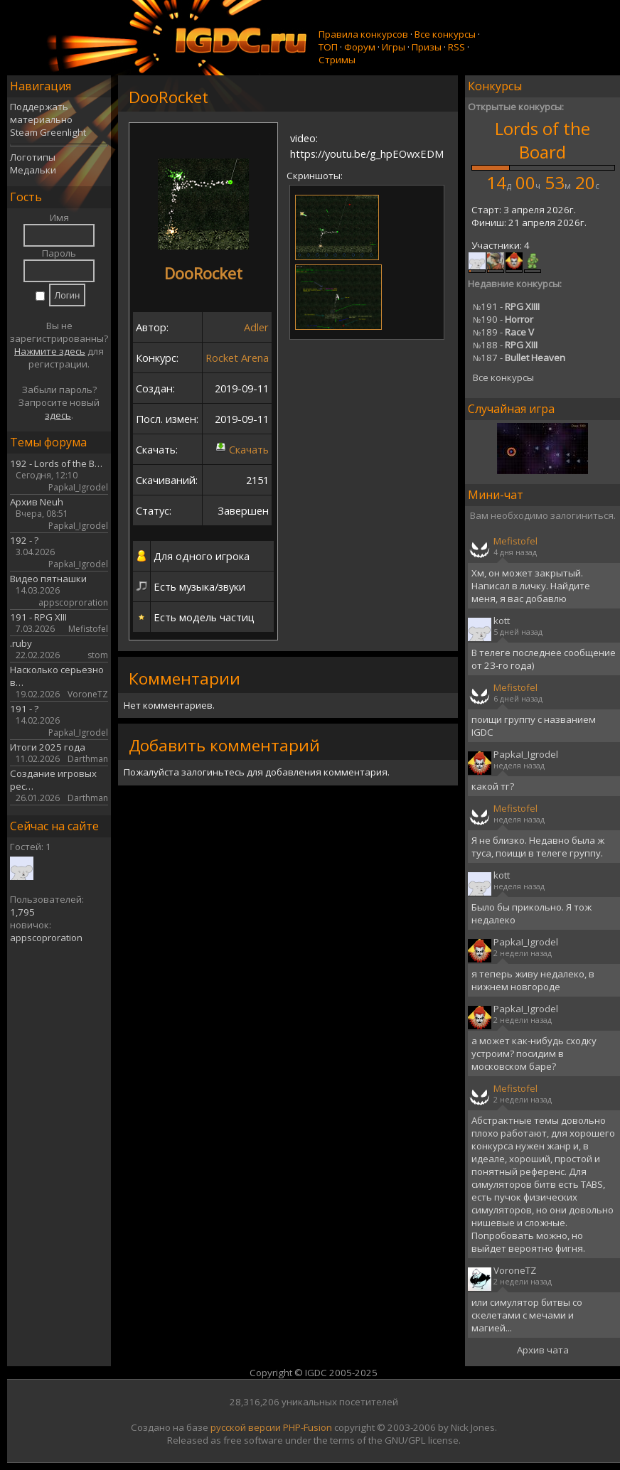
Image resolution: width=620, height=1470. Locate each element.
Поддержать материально (41, 113)
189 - (503, 332)
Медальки (33, 169)
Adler (256, 327)
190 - (503, 319)
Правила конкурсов (363, 34)
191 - (506, 306)
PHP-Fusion (307, 1427)
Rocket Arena (237, 357)
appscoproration (46, 937)
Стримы (337, 59)
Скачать (249, 449)
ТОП (328, 47)
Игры (393, 47)
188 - (505, 344)
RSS (456, 47)
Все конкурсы (445, 34)
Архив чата (543, 1349)
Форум (359, 47)
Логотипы (32, 157)
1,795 (22, 912)
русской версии (245, 1427)
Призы (427, 47)
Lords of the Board (542, 140)
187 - (519, 357)
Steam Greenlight (48, 132)
